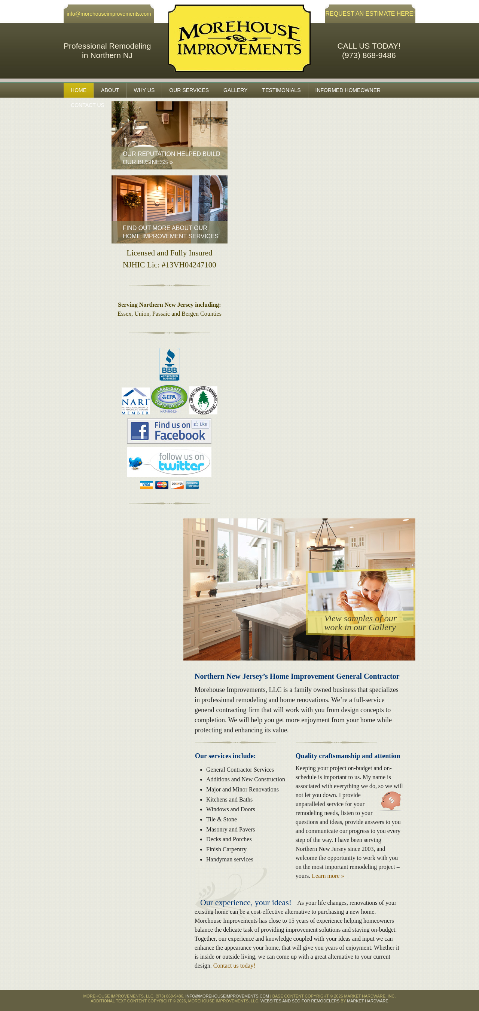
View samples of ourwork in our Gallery (360, 622)
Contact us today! (234, 965)
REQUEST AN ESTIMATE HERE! (370, 13)
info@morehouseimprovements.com (109, 14)
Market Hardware (367, 1001)
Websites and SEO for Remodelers (299, 1001)
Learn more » (328, 876)
